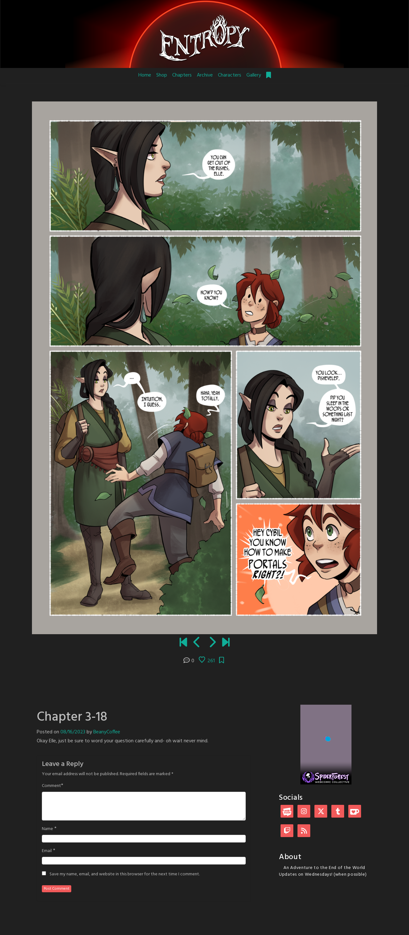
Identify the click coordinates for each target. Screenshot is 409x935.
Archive (205, 75)
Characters (229, 75)
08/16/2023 (72, 732)
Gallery (253, 75)
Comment (51, 786)
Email (47, 851)
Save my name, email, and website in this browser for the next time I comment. (125, 874)
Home (144, 75)
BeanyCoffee (106, 732)
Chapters (182, 75)
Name (47, 829)
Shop (161, 75)
